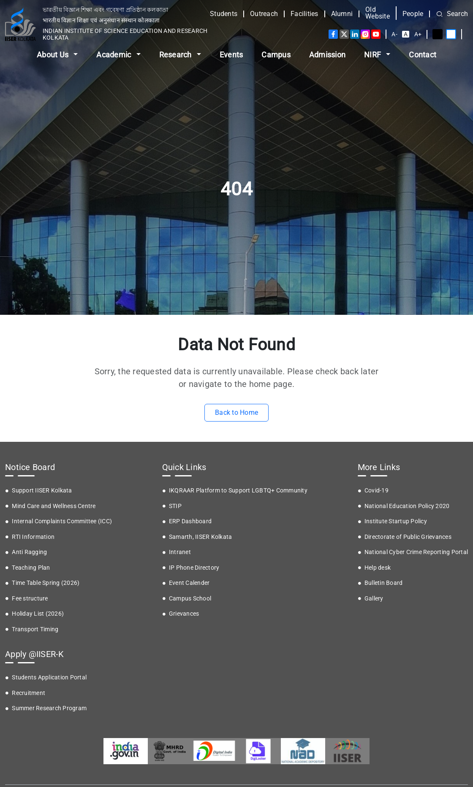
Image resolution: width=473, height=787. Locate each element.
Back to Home (236, 412)
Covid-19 (376, 490)
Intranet (180, 552)
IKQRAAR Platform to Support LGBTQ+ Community (238, 490)
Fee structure (30, 598)
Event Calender (189, 582)
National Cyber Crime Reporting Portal (416, 552)
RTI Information (33, 536)
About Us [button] (53, 54)
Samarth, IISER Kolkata (200, 536)
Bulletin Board (383, 582)
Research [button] (176, 54)
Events (231, 54)
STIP (175, 506)
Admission (327, 54)
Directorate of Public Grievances (407, 536)
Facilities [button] (304, 14)
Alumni (342, 14)
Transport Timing (35, 629)
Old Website (377, 13)
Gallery (373, 598)
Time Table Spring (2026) (45, 582)
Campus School (190, 598)
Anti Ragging (29, 552)
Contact (422, 54)
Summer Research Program (49, 708)
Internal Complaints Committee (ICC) (62, 521)
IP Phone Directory (194, 567)
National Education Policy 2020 (407, 506)
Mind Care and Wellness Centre (53, 506)
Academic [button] (114, 54)
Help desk (377, 567)
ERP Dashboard (190, 521)
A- (394, 34)
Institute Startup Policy (395, 521)
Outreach (264, 14)
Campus (276, 54)
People (413, 14)
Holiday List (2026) (38, 613)
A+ (418, 34)
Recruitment (28, 693)
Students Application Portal (49, 677)
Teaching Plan (31, 567)
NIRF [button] (373, 54)
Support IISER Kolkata (42, 490)
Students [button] (223, 14)
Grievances (184, 613)
